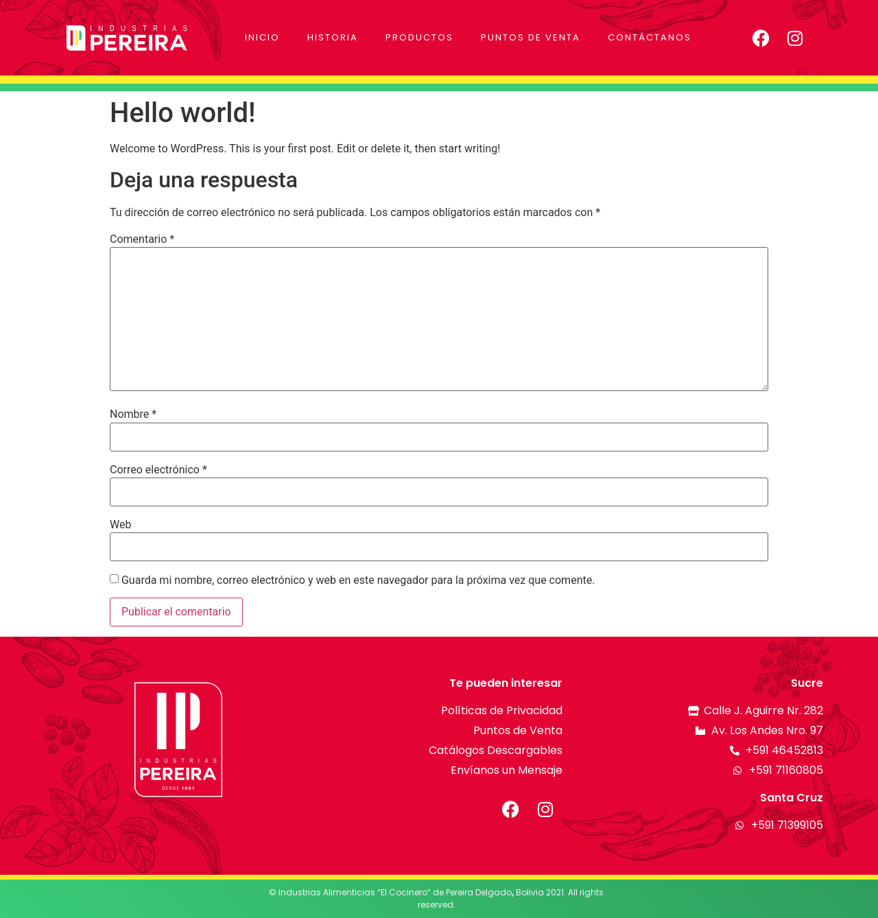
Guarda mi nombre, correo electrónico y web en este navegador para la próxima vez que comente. (358, 580)
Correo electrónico (158, 469)
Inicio (262, 37)
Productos (419, 37)
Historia (332, 37)
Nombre (133, 414)
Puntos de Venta (530, 37)
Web (120, 524)
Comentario (142, 239)
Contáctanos (649, 37)
